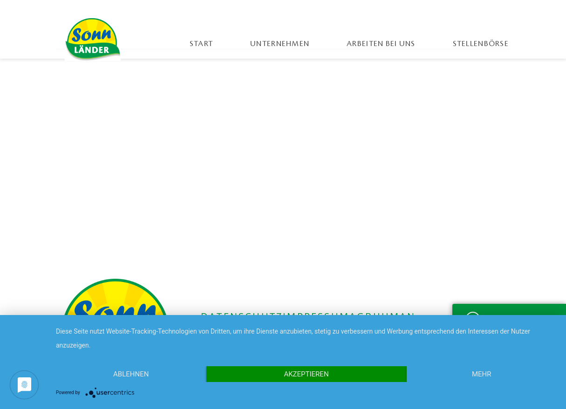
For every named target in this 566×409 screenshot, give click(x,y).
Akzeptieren (306, 374)
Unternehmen (279, 44)
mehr (481, 374)
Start (201, 44)
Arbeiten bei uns (381, 44)
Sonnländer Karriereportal (93, 39)
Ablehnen (131, 374)
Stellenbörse (481, 44)
